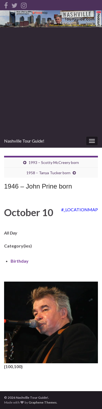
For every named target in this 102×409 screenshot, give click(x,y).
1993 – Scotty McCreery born (54, 162)
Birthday (20, 260)
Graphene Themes (43, 402)
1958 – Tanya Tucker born (48, 172)
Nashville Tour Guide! (24, 140)
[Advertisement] (51, 80)
